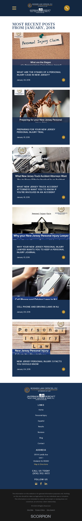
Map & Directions (41, 464)
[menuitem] (30, 510)
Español (41, 421)
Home (41, 410)
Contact (41, 443)
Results (41, 426)
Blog (41, 438)
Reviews (41, 432)
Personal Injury (41, 415)
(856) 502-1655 (41, 473)
